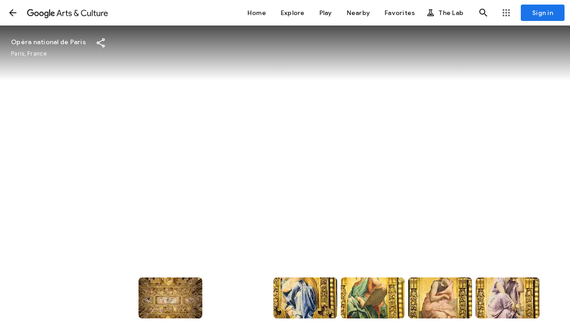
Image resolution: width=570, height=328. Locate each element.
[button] (13, 13)
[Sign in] (543, 13)
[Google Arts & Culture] (67, 13)
